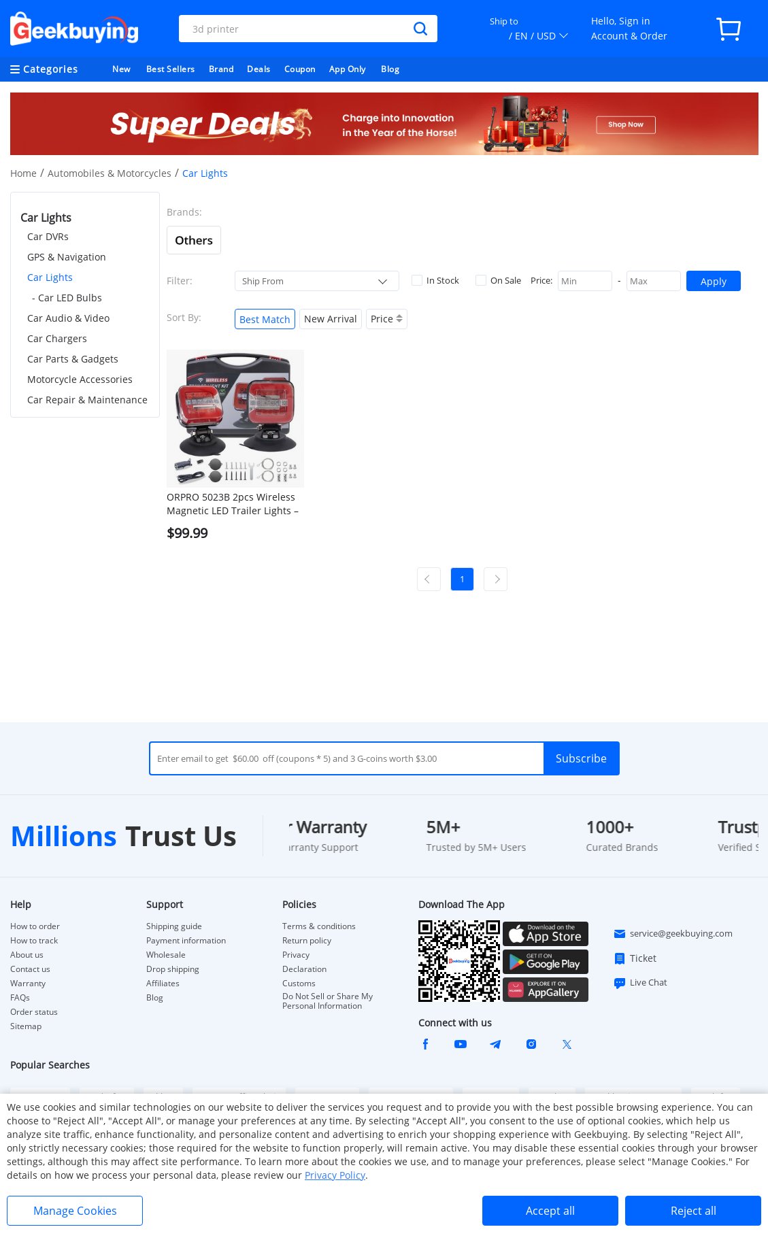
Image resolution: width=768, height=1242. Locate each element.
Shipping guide (174, 926)
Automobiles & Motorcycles (109, 173)
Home (23, 173)
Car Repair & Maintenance (87, 399)
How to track (34, 940)
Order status (34, 1012)
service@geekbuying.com (673, 934)
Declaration (304, 969)
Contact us (30, 969)
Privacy (296, 955)
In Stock (435, 280)
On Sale (498, 280)
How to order (35, 926)
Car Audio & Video (68, 318)
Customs (299, 983)
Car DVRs (48, 236)
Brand (221, 69)
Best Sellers (170, 69)
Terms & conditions (319, 926)
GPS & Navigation (66, 256)
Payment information (186, 940)
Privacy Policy (335, 1175)
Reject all (693, 1210)
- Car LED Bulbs (67, 297)
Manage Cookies (75, 1210)
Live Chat (640, 983)
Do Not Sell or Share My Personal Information (327, 1001)
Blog (390, 69)
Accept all (550, 1210)
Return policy (306, 940)
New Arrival (330, 318)
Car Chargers (57, 338)
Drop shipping (172, 969)
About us (27, 955)
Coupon (300, 69)
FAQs (20, 998)
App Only (347, 69)
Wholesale (166, 955)
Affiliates (163, 983)
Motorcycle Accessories (80, 379)
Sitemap (25, 1026)
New (121, 69)
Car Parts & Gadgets (72, 358)
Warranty (28, 983)
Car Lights (50, 277)
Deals (259, 69)
